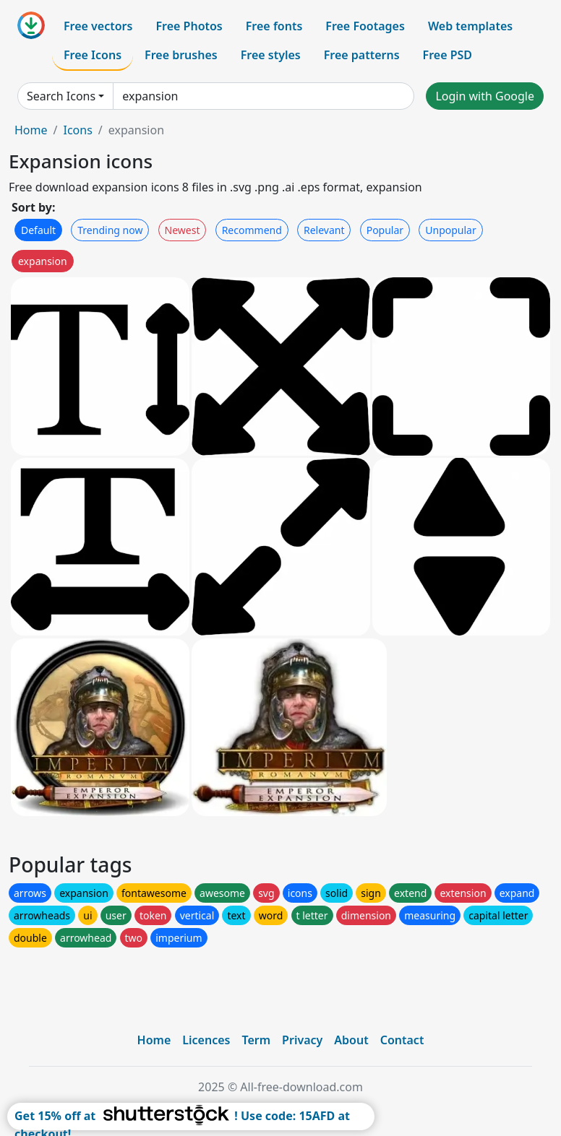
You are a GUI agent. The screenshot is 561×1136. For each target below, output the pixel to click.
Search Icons (61, 96)
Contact (402, 1040)
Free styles (271, 55)
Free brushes (181, 55)
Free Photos (188, 26)
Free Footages (365, 26)
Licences (206, 1040)
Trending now (109, 230)
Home (31, 130)
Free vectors (98, 26)
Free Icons (92, 55)
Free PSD (447, 55)
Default (38, 230)
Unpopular (450, 230)
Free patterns (362, 55)
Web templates (470, 26)
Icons (77, 130)
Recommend (252, 230)
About (351, 1040)
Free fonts (274, 26)
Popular (385, 230)
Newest (182, 230)
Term (255, 1040)
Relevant (324, 230)
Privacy (302, 1040)
